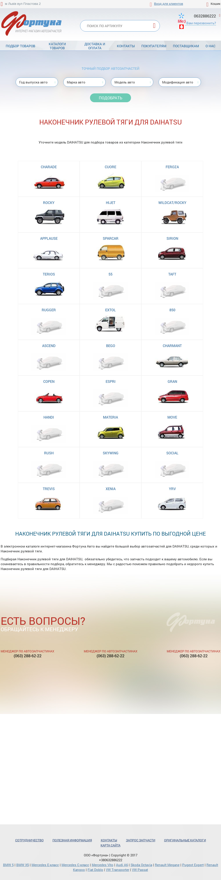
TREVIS (49, 488)
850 (172, 310)
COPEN (48, 381)
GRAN (172, 381)
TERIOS (49, 274)
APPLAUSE (49, 238)
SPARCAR (110, 238)
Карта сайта (110, 845)
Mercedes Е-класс (45, 865)
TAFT (172, 274)
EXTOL (110, 310)
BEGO (110, 345)
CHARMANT (172, 345)
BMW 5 (8, 865)
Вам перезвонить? (201, 23)
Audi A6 (122, 865)
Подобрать (110, 97)
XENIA (111, 488)
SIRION (172, 238)
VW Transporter (117, 869)
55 (110, 274)
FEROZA (172, 166)
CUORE (110, 166)
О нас (210, 46)
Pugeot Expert (193, 865)
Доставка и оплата (94, 46)
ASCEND (49, 345)
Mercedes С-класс (75, 865)
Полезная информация (72, 840)
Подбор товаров (20, 46)
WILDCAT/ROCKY (172, 202)
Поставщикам (186, 46)
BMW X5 (22, 865)
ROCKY (48, 202)
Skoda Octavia (141, 865)
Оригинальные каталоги (185, 840)
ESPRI (111, 381)
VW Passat (140, 869)
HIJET (110, 202)
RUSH (49, 453)
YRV (172, 488)
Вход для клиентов (168, 4)
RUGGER (49, 310)
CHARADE (49, 166)
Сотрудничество (29, 840)
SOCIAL (172, 453)
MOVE (172, 417)
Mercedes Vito (102, 865)
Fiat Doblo (95, 869)
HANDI (48, 417)
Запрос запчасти (140, 840)
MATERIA (110, 417)
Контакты (126, 46)
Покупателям (153, 46)
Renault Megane (167, 865)
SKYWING (110, 453)
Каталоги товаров (57, 46)
